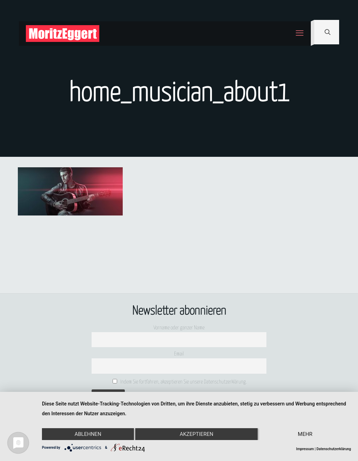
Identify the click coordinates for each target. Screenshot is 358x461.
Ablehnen (87, 434)
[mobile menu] (300, 33)
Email (179, 354)
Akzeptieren (196, 434)
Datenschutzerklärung (333, 449)
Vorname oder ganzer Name (179, 327)
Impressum (305, 449)
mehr (305, 434)
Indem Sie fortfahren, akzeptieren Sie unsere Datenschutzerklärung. (180, 382)
